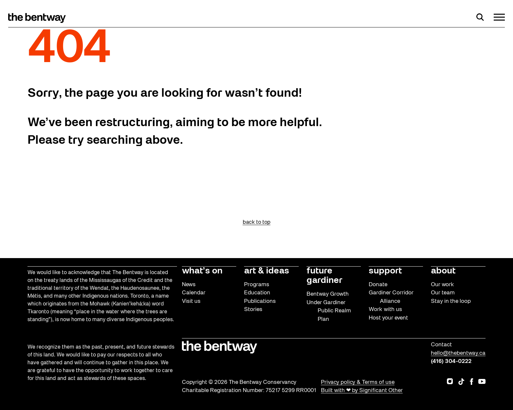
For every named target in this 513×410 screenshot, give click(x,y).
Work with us (385, 309)
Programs (256, 284)
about (443, 271)
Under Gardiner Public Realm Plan (329, 311)
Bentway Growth (328, 294)
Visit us (191, 301)
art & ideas (266, 271)
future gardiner (324, 276)
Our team (443, 292)
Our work (442, 284)
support (385, 271)
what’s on (202, 271)
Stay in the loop (451, 301)
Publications (260, 301)
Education (257, 292)
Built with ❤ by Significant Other (362, 390)
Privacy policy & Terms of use (358, 382)
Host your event (388, 318)
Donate (378, 284)
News (189, 284)
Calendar (193, 292)
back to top (257, 222)
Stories (253, 309)
